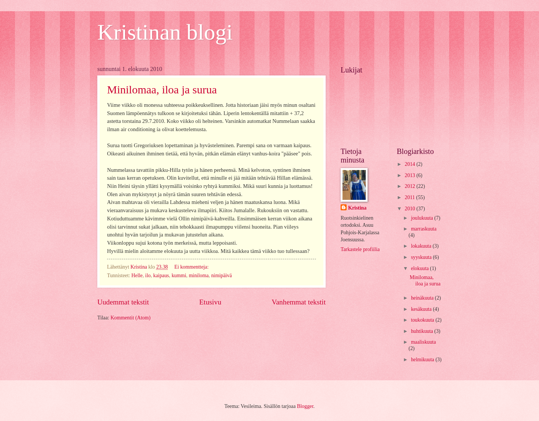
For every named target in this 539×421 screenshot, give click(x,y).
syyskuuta (422, 257)
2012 (410, 186)
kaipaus (161, 275)
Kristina (357, 208)
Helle (137, 275)
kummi (178, 275)
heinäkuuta (423, 298)
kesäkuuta (422, 309)
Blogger (305, 406)
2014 (410, 164)
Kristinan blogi (165, 32)
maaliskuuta (423, 342)
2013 (410, 175)
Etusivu (210, 302)
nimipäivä (221, 275)
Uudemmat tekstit (123, 302)
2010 (410, 208)
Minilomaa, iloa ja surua (162, 89)
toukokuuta (423, 320)
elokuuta (420, 268)
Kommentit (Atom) (130, 318)
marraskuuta (423, 229)
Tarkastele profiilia (360, 249)
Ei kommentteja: (192, 267)
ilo (148, 275)
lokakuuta (422, 246)
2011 (410, 197)
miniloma (198, 275)
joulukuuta (422, 218)
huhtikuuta (422, 331)
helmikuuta (423, 359)
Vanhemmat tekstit (299, 302)
